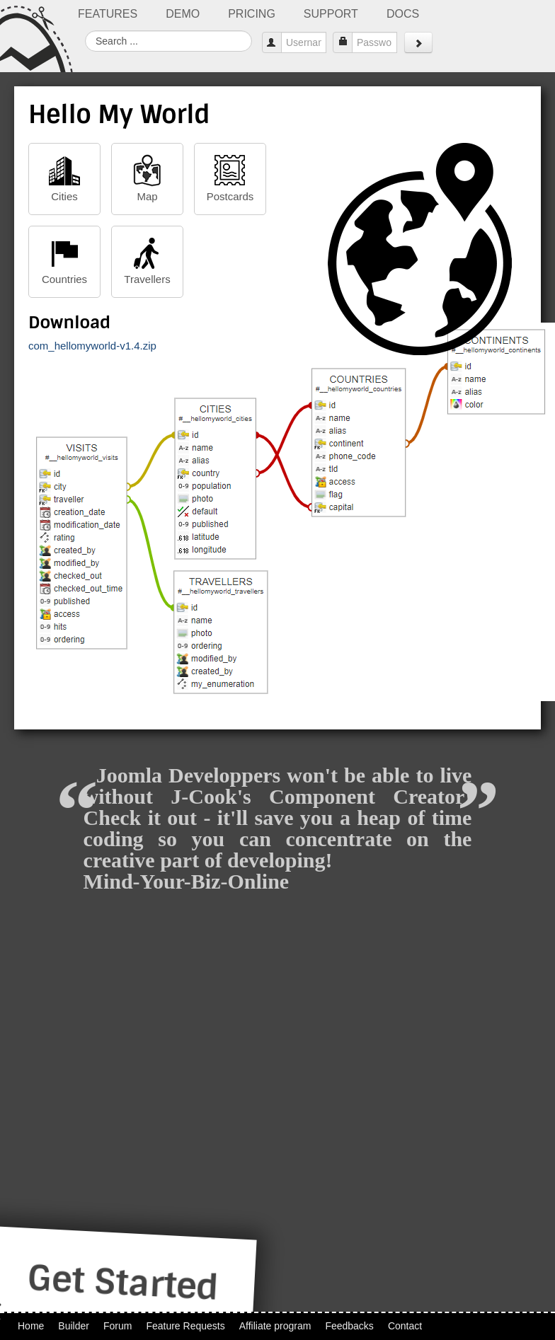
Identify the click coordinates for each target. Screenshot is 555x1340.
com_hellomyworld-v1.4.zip (92, 346)
